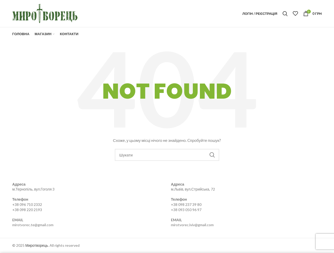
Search (212, 155)
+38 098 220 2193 (27, 209)
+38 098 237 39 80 (186, 204)
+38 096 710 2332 (27, 204)
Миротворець (36, 245)
